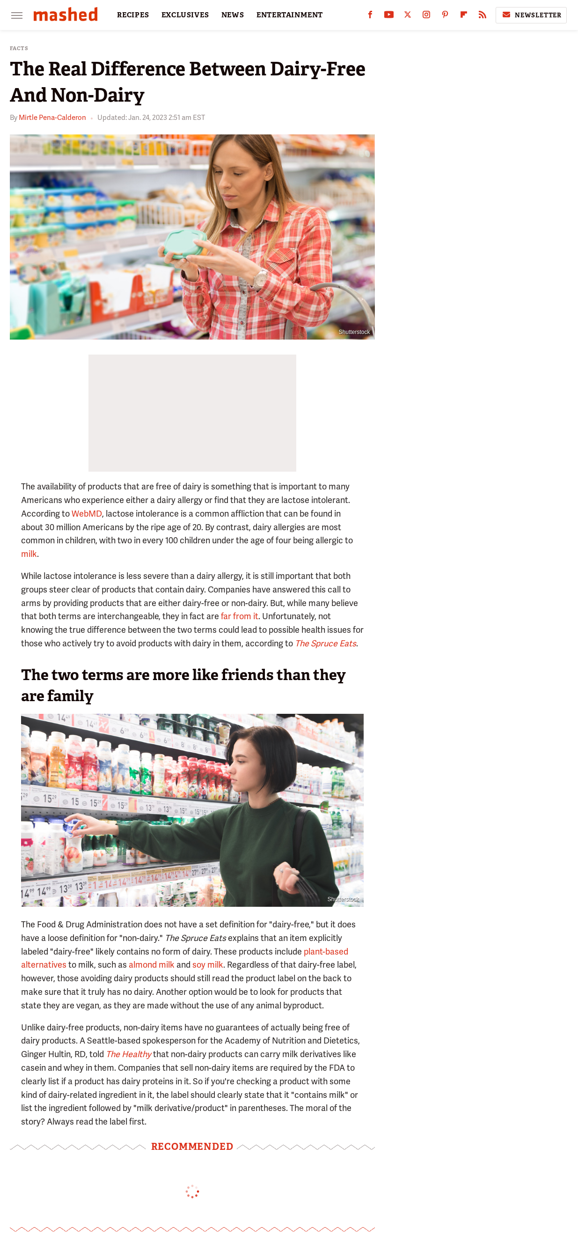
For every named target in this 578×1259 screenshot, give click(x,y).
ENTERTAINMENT (289, 15)
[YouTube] (389, 17)
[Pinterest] (445, 17)
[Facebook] (370, 17)
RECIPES (133, 15)
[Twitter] (407, 17)
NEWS (232, 15)
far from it (239, 616)
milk (29, 553)
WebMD (87, 513)
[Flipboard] (463, 17)
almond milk (152, 964)
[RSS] (482, 17)
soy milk (207, 964)
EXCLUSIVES (185, 15)
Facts (19, 48)
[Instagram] (426, 17)
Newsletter (531, 15)
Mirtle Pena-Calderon (52, 117)
